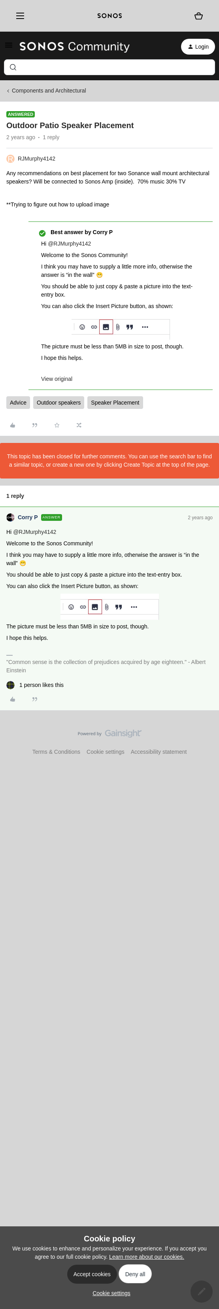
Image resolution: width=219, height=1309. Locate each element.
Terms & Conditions (56, 752)
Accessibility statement (159, 752)
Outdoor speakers (59, 402)
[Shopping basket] (199, 16)
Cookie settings (106, 752)
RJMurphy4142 (36, 158)
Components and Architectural (49, 90)
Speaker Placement (115, 402)
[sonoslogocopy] (109, 16)
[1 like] (35, 685)
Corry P (28, 517)
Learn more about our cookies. (146, 1257)
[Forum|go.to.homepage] (75, 46)
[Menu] (18, 16)
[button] (8, 48)
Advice (18, 402)
